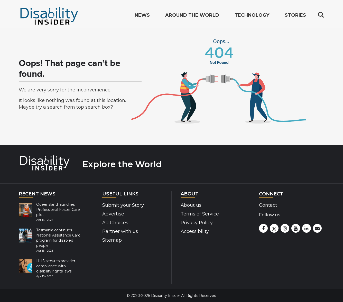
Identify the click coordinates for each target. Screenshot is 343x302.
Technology (252, 16)
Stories (295, 16)
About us (191, 205)
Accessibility (195, 231)
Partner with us (120, 231)
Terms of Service (200, 214)
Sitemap (112, 240)
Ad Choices (115, 222)
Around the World (192, 16)
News (142, 16)
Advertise (113, 214)
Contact (268, 205)
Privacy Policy (197, 222)
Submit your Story (123, 205)
